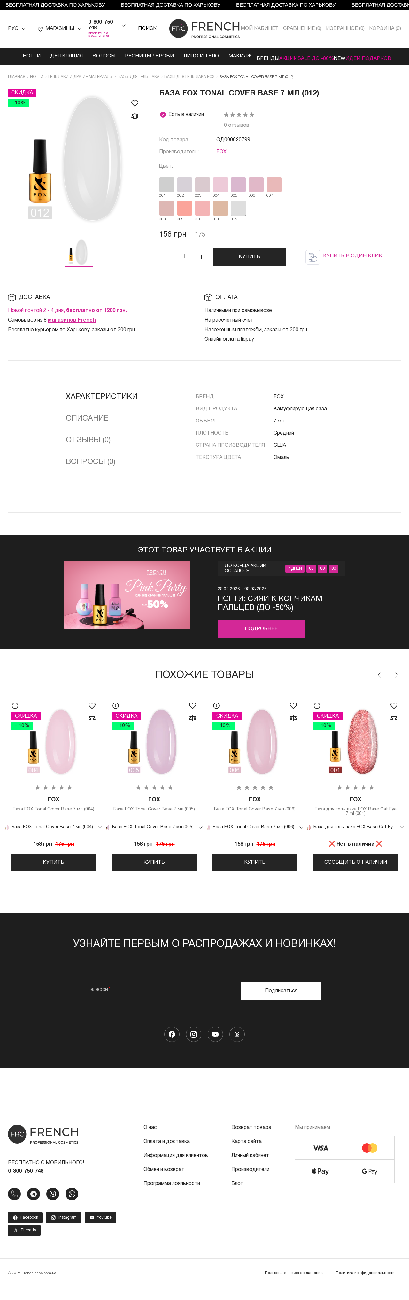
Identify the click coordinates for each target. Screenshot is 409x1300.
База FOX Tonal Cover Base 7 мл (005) (154, 812)
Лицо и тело (174, 59)
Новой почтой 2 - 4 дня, (67, 315)
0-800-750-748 (101, 25)
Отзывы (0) (88, 444)
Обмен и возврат (163, 1182)
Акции (278, 56)
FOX (221, 156)
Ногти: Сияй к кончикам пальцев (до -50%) (270, 608)
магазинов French (72, 325)
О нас (150, 1140)
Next (395, 679)
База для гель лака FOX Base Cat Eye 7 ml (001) (355, 812)
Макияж (216, 56)
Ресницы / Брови (127, 59)
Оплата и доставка (166, 1154)
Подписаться (281, 1003)
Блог (237, 1196)
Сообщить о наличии (355, 868)
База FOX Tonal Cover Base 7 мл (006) (255, 812)
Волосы (91, 56)
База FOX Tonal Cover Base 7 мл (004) (53, 812)
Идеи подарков (374, 59)
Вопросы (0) (90, 466)
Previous (380, 679)
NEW (344, 56)
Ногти (19, 56)
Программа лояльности (171, 1196)
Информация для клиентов (175, 1168)
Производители (250, 1182)
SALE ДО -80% (308, 59)
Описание (87, 423)
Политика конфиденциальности (365, 1285)
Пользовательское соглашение (294, 1285)
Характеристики (101, 401)
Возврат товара (251, 1140)
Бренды (248, 56)
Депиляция (54, 56)
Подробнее (261, 633)
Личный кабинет (250, 1168)
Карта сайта (246, 1154)
